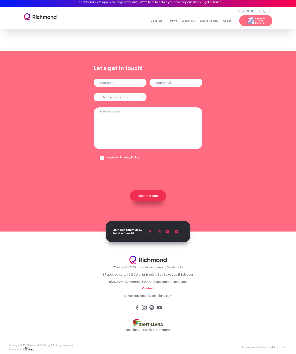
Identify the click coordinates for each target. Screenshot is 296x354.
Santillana (132, 330)
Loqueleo (147, 330)
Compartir (163, 330)
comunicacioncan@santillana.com (148, 295)
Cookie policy (263, 347)
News (173, 20)
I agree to (122, 157)
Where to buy (209, 20)
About (229, 20)
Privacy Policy (129, 157)
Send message (148, 196)
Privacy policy (279, 347)
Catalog (158, 20)
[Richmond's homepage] (40, 16)
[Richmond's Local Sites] (267, 11)
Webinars (188, 20)
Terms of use (248, 347)
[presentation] (148, 173)
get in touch (212, 2)
